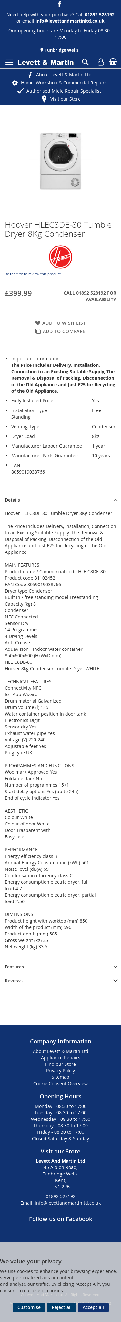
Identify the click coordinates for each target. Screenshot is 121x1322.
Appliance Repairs (60, 1057)
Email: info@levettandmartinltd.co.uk (60, 1203)
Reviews (14, 981)
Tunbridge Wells (61, 50)
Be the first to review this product (33, 273)
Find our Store (60, 1064)
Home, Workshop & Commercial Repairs (64, 83)
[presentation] (60, 500)
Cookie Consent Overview (60, 1083)
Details (12, 500)
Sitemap (60, 1077)
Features (14, 967)
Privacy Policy (60, 1070)
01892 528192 (61, 1196)
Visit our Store (65, 99)
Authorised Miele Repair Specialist (63, 91)
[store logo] (46, 62)
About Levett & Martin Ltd (64, 74)
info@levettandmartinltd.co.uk (70, 21)
